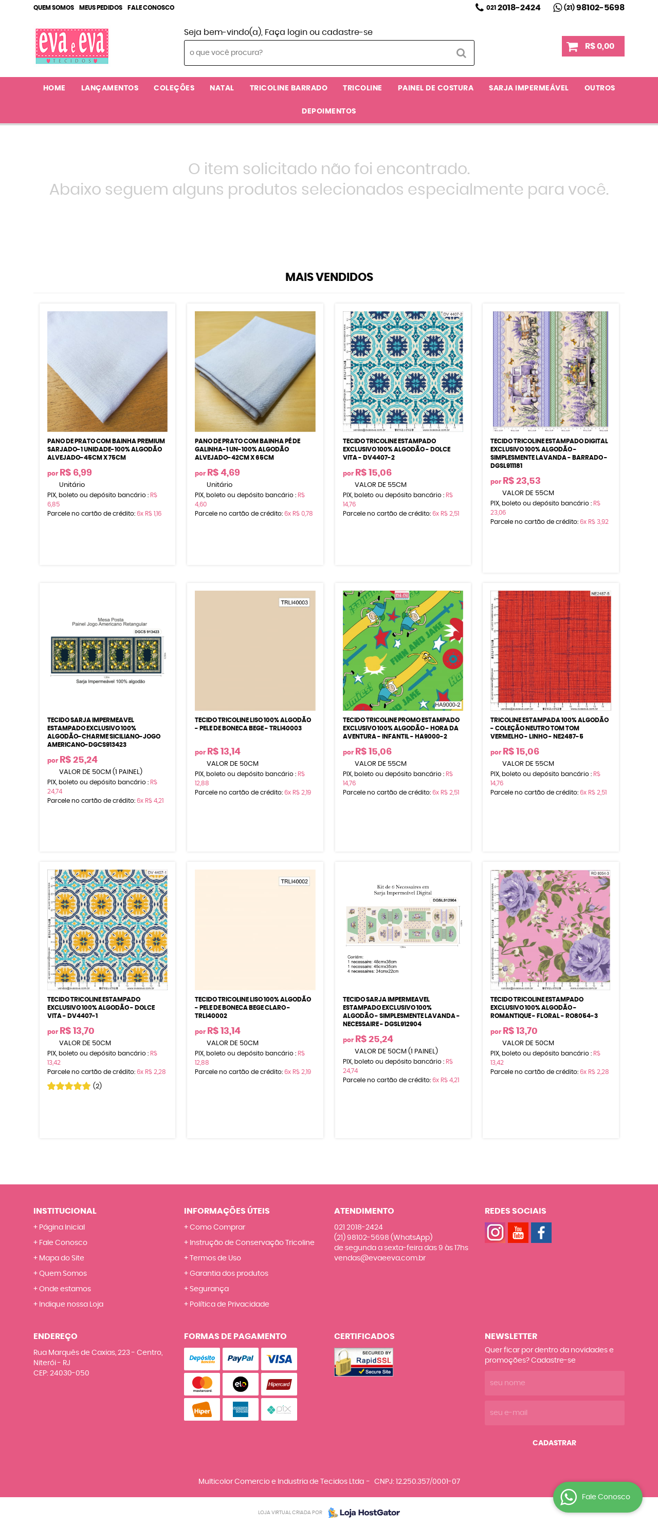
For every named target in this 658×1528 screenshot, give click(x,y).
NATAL (222, 88)
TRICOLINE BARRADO (289, 88)
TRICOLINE (362, 88)
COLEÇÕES (174, 88)
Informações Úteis (227, 1211)
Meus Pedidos (100, 8)
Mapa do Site (61, 1258)
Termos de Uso (215, 1258)
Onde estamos (65, 1289)
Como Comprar (217, 1227)
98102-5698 (594, 8)
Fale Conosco (150, 8)
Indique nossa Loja (71, 1304)
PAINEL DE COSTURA (436, 88)
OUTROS (599, 88)
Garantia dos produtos (229, 1273)
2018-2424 (513, 8)
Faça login (286, 32)
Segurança (209, 1289)
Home (54, 88)
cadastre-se (347, 32)
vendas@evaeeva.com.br (380, 1258)
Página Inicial (62, 1227)
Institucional (65, 1211)
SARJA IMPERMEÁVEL (529, 88)
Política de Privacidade (229, 1304)
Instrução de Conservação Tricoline (252, 1243)
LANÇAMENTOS (110, 88)
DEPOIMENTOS (329, 111)
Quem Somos (53, 8)
